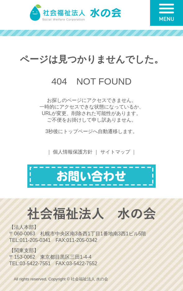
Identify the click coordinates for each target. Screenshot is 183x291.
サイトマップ (115, 152)
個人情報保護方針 (73, 152)
